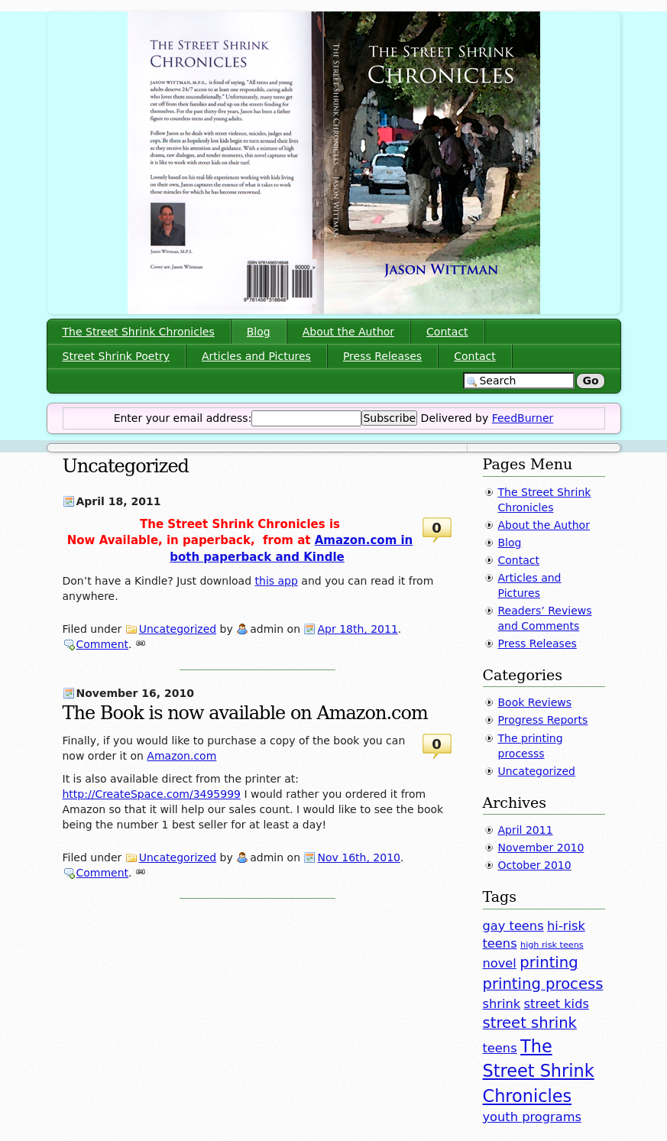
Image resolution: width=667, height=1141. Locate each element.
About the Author (348, 332)
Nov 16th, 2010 (358, 857)
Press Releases (382, 356)
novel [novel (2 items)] (499, 963)
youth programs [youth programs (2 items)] (532, 1117)
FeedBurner (523, 418)
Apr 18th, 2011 (357, 629)
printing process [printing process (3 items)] (543, 984)
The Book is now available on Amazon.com (245, 713)
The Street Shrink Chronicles (139, 332)
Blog (258, 332)
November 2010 (541, 847)
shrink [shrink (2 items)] (502, 1004)
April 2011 (525, 830)
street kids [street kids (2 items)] (556, 1004)
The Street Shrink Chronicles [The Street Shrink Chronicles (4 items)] (538, 1070)
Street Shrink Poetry (116, 356)
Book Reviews (535, 702)
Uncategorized (177, 629)
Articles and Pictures (256, 356)
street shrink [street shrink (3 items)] (530, 1023)
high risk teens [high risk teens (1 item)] (552, 945)
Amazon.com (181, 756)
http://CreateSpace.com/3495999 (152, 794)
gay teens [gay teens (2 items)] (513, 926)
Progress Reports (543, 720)
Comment (102, 644)
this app (276, 581)
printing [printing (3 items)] (549, 962)
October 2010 (534, 865)
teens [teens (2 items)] (500, 1048)
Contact (447, 332)
